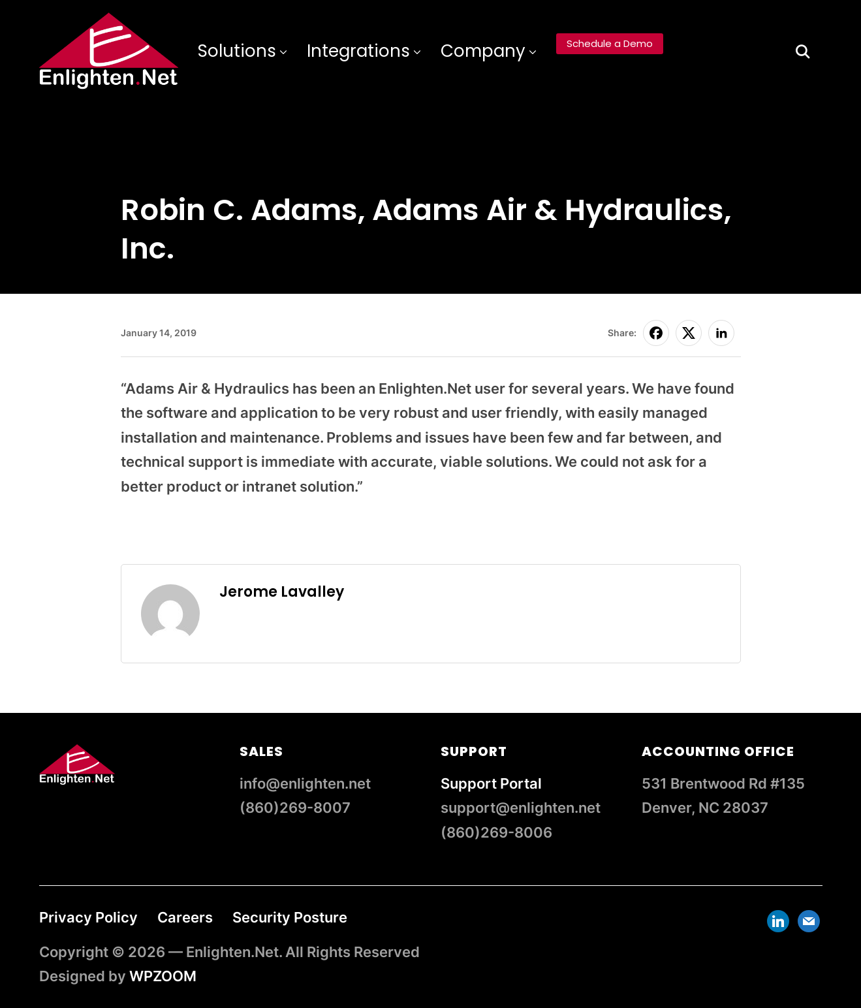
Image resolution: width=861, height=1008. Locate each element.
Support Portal (491, 783)
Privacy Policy (88, 917)
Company (483, 51)
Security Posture (289, 917)
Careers (185, 917)
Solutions (237, 51)
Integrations (358, 51)
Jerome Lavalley (281, 592)
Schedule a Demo (610, 43)
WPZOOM (162, 976)
